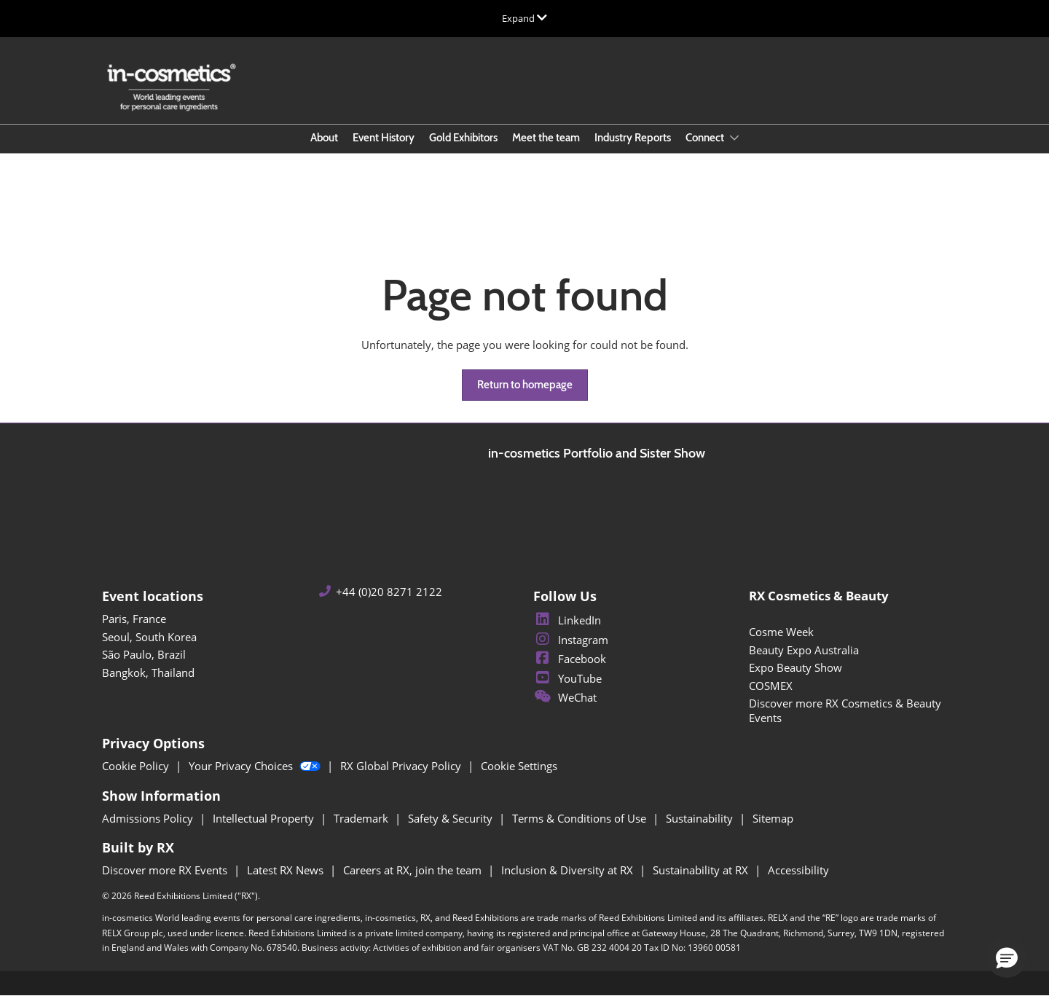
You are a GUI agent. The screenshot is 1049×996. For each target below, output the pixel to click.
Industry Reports (632, 137)
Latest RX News (286, 870)
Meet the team (546, 137)
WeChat (565, 697)
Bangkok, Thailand (148, 672)
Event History (384, 137)
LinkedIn (567, 620)
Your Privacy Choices (256, 765)
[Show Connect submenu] (734, 138)
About (324, 137)
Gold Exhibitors (463, 137)
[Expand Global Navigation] (524, 18)
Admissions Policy (149, 818)
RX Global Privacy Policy (402, 765)
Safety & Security (451, 818)
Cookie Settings (519, 765)
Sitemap (773, 818)
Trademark (362, 818)
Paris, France (134, 618)
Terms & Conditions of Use (580, 818)
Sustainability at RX (702, 870)
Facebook (569, 658)
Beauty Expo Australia (804, 650)
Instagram (570, 639)
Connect (705, 137)
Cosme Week (781, 631)
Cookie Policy (137, 765)
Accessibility (798, 870)
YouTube (567, 678)
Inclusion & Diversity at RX (568, 870)
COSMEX (771, 685)
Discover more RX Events (166, 870)
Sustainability (701, 818)
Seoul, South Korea (149, 637)
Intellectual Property (265, 818)
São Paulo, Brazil (144, 654)
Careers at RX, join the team (413, 870)
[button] (525, 385)
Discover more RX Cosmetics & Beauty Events (845, 710)
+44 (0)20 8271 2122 (389, 592)
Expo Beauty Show (795, 667)
